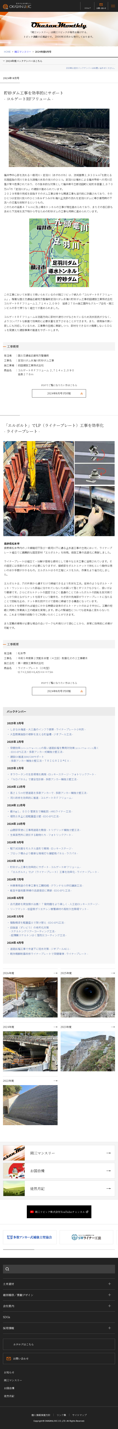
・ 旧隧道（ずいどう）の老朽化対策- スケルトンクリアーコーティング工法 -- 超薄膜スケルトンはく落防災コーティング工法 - (36, 931)
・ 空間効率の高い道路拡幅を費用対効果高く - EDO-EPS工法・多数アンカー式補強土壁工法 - (53, 750)
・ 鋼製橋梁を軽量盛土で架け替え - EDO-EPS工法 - (36, 922)
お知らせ (9, 1372)
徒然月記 (23, 1188)
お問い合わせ (101, 8)
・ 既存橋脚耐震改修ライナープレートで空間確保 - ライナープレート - (47, 954)
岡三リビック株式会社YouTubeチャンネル (60, 1212)
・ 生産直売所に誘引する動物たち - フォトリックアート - (41, 835)
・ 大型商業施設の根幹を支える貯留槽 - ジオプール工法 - (41, 734)
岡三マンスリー (23, 51)
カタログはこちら (23, 1344)
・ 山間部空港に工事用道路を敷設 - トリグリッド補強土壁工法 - (44, 830)
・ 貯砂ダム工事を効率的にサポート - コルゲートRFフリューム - (44, 867)
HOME (7, 51)
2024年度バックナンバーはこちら (24, 61)
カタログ (87, 8)
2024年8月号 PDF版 (59, 393)
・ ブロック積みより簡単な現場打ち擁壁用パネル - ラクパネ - (43, 853)
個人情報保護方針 (40, 1415)
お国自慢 (23, 1170)
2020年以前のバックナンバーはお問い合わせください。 (91, 67)
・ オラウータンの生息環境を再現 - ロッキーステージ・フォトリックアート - (51, 774)
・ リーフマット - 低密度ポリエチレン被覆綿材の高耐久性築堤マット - (49, 909)
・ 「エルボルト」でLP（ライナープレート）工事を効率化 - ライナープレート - (54, 872)
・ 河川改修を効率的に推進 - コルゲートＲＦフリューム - (41, 798)
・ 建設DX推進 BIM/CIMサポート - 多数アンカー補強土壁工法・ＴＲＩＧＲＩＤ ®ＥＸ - (40, 759)
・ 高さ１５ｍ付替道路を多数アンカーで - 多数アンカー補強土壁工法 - (47, 793)
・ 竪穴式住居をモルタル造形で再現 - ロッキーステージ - (40, 848)
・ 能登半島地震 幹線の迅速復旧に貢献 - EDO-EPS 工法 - (40, 890)
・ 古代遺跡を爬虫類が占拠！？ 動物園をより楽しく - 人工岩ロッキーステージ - (53, 904)
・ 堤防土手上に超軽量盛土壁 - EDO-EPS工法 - (35, 816)
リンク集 (61, 1415)
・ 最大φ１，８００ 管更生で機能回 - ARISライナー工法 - (39, 811)
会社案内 (8, 1306)
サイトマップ (79, 1415)
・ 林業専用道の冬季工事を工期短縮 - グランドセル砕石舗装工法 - (45, 885)
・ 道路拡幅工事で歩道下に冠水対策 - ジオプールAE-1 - (38, 949)
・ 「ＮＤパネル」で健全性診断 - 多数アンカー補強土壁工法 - (43, 779)
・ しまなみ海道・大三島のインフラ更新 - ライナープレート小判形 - (46, 729)
